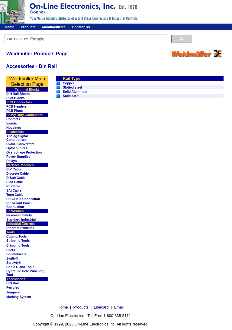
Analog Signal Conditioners (17, 137)
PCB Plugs (14, 110)
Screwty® (13, 262)
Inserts (11, 123)
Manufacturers (54, 27)
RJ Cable (13, 186)
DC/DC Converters (20, 144)
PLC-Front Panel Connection (18, 205)
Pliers (10, 250)
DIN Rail (12, 283)
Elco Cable (14, 182)
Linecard (101, 307)
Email (119, 307)
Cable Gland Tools (20, 267)
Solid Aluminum (75, 91)
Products (28, 27)
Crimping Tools (18, 245)
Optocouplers (16, 148)
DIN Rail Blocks (18, 93)
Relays (11, 161)
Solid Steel (71, 96)
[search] (85, 39)
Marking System (18, 297)
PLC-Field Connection (23, 199)
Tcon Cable (15, 194)
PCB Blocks (15, 98)
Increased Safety (19, 215)
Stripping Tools (18, 240)
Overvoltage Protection (24, 152)
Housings (13, 127)
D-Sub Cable (15, 178)
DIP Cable (13, 169)
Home (9, 27)
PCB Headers (16, 106)
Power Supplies (18, 156)
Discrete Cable (17, 173)
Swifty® (12, 258)
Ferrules (12, 287)
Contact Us (81, 27)
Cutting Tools (16, 236)
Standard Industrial (21, 219)
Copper (68, 83)
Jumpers (13, 292)
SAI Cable (13, 190)
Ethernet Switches (20, 228)
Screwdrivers (16, 254)
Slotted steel (72, 87)
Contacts (13, 119)
